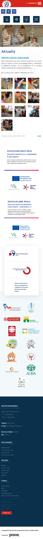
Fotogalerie (4, 491)
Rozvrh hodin (5, 470)
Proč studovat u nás (7, 450)
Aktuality (30, 36)
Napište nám (6, 513)
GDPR (3, 488)
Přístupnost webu (6, 502)
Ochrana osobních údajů (8, 504)
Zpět (39, 136)
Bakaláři (3, 465)
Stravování (4, 473)
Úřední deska (5, 486)
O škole (19, 36)
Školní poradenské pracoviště (10, 496)
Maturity (3, 475)
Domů (9, 36)
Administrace (5, 509)
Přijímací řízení (5, 452)
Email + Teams (5, 468)
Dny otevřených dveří (7, 455)
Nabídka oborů (5, 447)
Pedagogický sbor (6, 493)
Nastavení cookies (6, 506)
